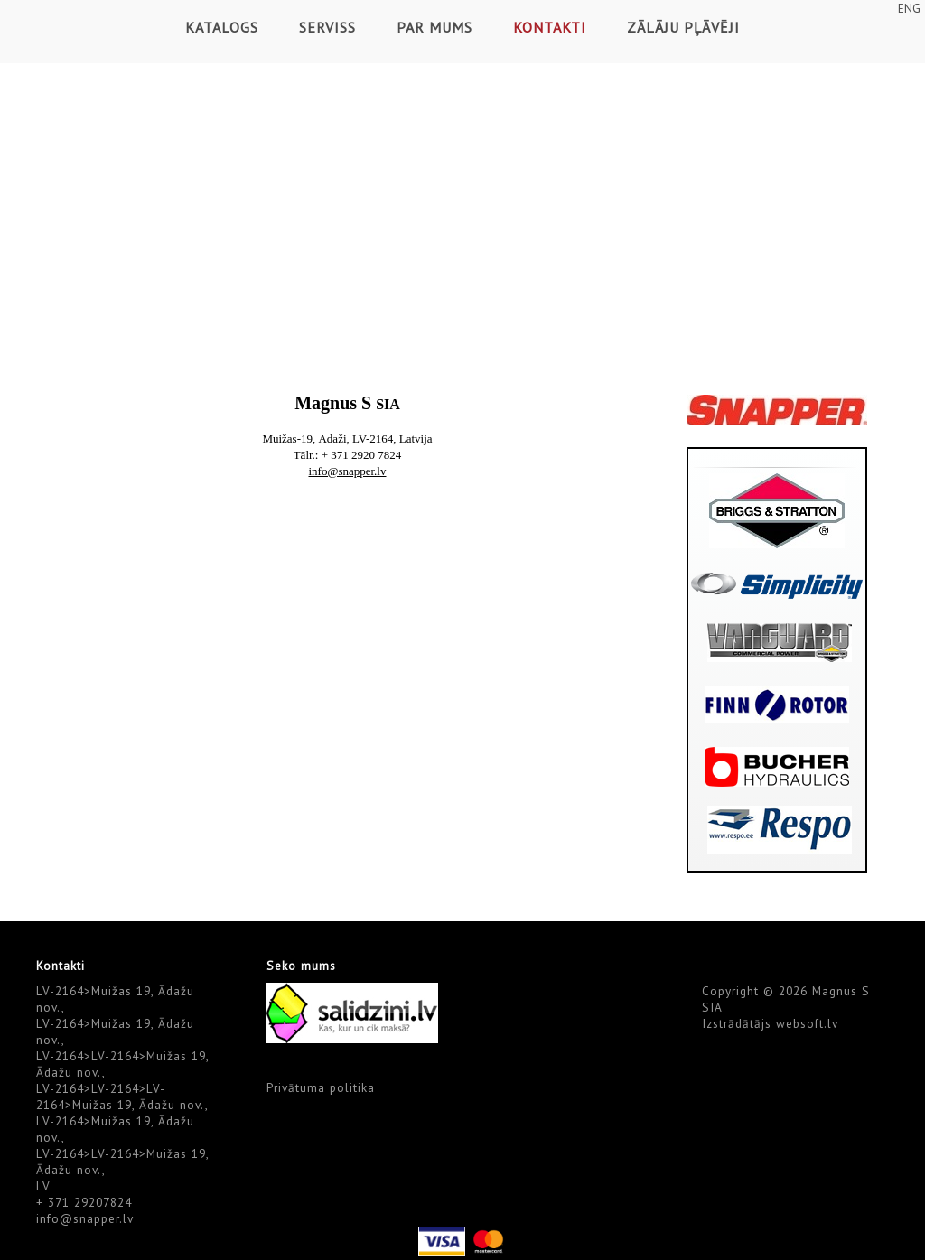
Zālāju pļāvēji (683, 27)
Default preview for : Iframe (348, 698)
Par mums (434, 27)
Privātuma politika (320, 1087)
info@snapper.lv (85, 1218)
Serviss (327, 27)
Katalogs (221, 27)
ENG (909, 8)
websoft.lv (807, 1023)
